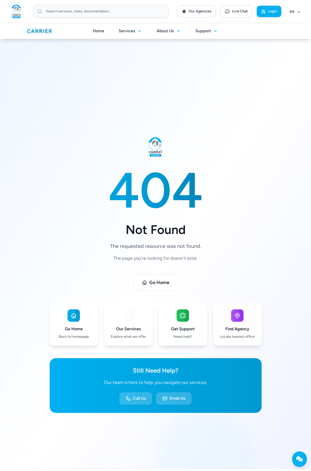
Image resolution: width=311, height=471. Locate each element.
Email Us (173, 398)
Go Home (155, 282)
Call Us (136, 398)
